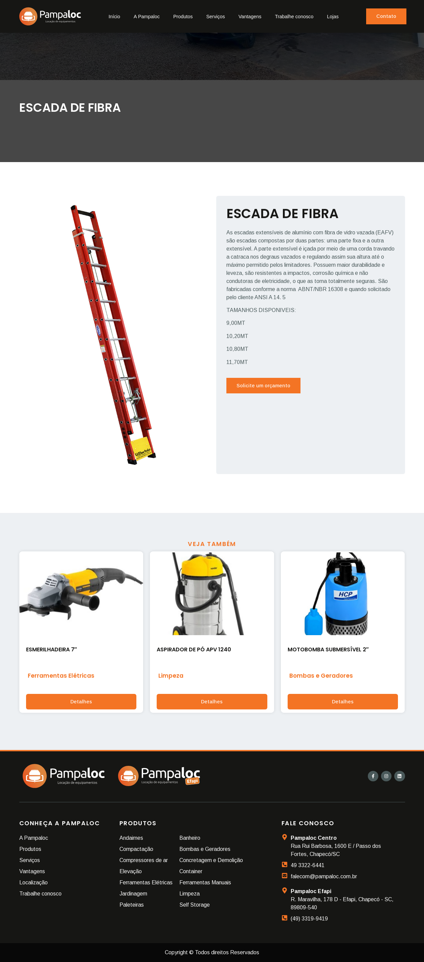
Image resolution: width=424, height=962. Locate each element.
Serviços (215, 16)
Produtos (183, 16)
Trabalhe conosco (294, 16)
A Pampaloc (147, 16)
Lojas (332, 16)
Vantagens (250, 16)
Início (114, 16)
